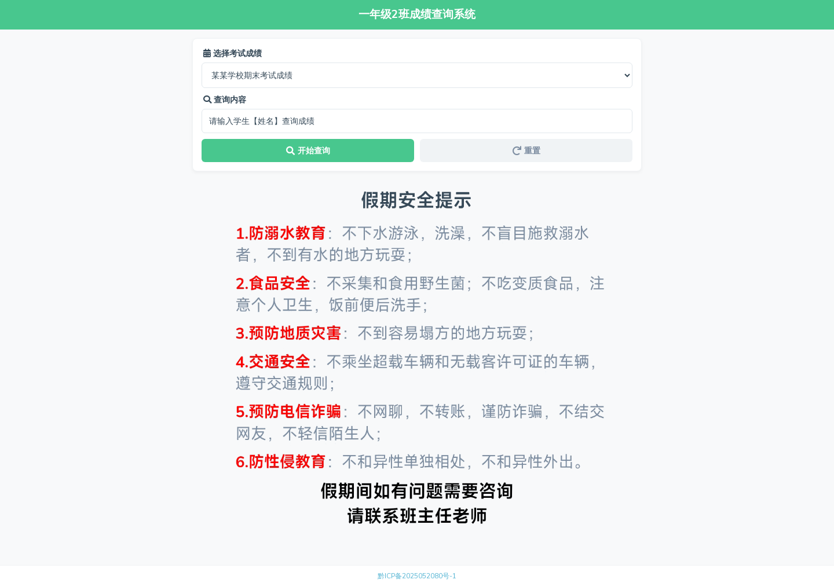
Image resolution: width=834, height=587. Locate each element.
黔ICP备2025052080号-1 (417, 576)
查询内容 (224, 99)
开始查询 (308, 150)
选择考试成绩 (232, 53)
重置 (526, 150)
